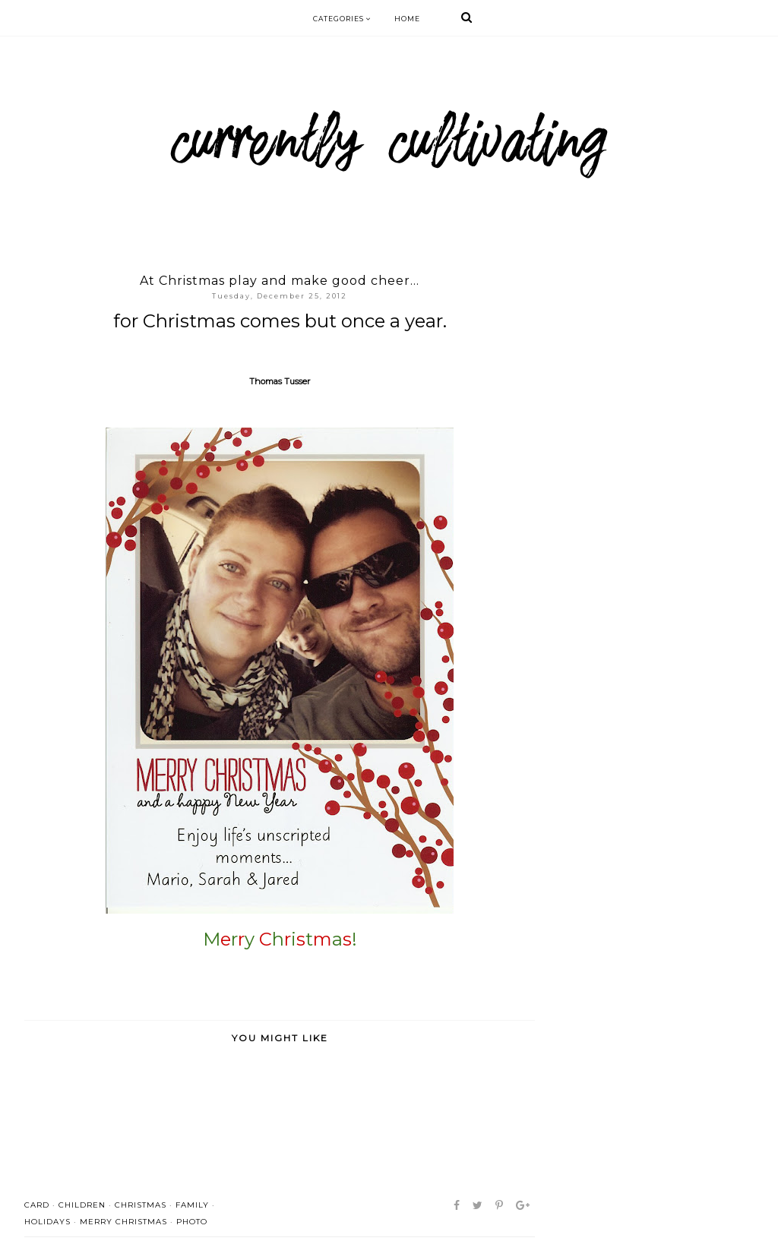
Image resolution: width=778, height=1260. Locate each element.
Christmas (140, 1205)
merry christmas (123, 1222)
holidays (47, 1222)
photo (191, 1222)
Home (407, 18)
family (192, 1205)
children (82, 1205)
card (36, 1205)
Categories (342, 18)
